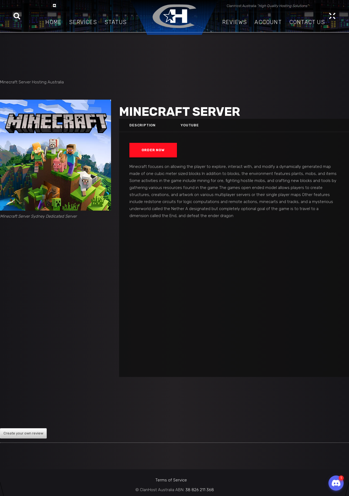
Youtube (190, 125)
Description (142, 125)
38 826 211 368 (199, 489)
